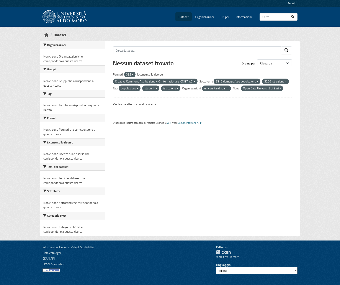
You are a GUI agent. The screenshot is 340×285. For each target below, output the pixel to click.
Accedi (291, 3)
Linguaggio (223, 264)
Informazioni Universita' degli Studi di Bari (68, 247)
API (169, 123)
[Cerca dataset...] (279, 17)
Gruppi (225, 17)
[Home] (46, 35)
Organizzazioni (204, 17)
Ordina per (249, 63)
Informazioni (244, 17)
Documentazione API (189, 123)
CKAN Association (53, 264)
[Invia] (292, 17)
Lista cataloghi (51, 252)
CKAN (223, 252)
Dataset (183, 17)
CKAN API (48, 258)
